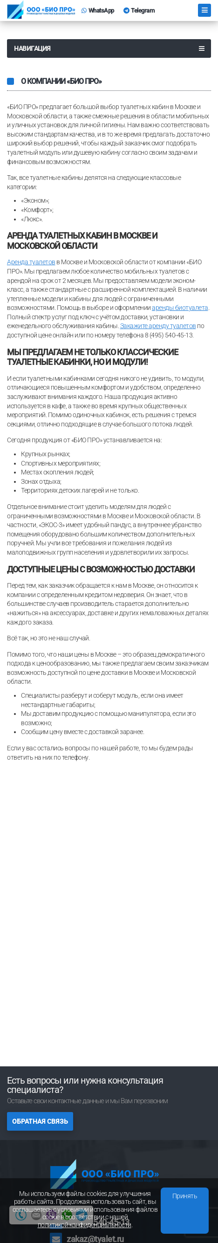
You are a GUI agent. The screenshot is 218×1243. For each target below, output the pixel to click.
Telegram (139, 10)
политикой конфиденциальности (84, 1225)
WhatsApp (98, 10)
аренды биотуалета (180, 307)
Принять (185, 1196)
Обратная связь (40, 1121)
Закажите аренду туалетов (158, 326)
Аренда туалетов (31, 262)
